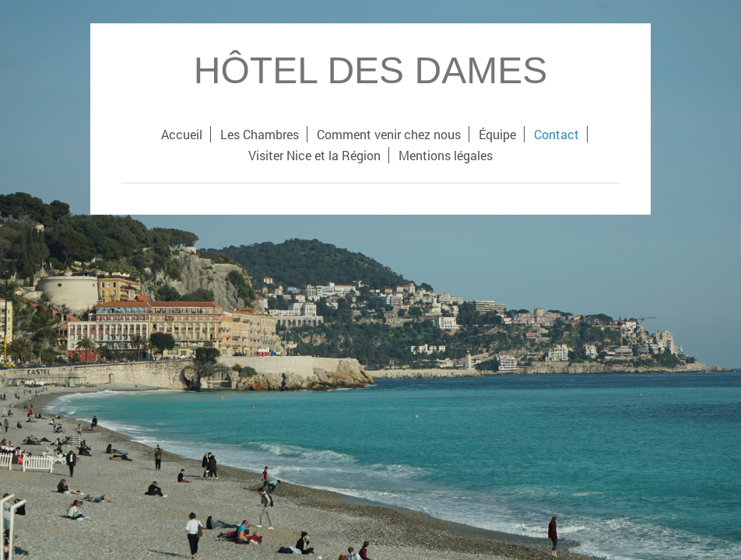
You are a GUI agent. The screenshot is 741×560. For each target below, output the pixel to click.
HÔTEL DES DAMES (370, 70)
